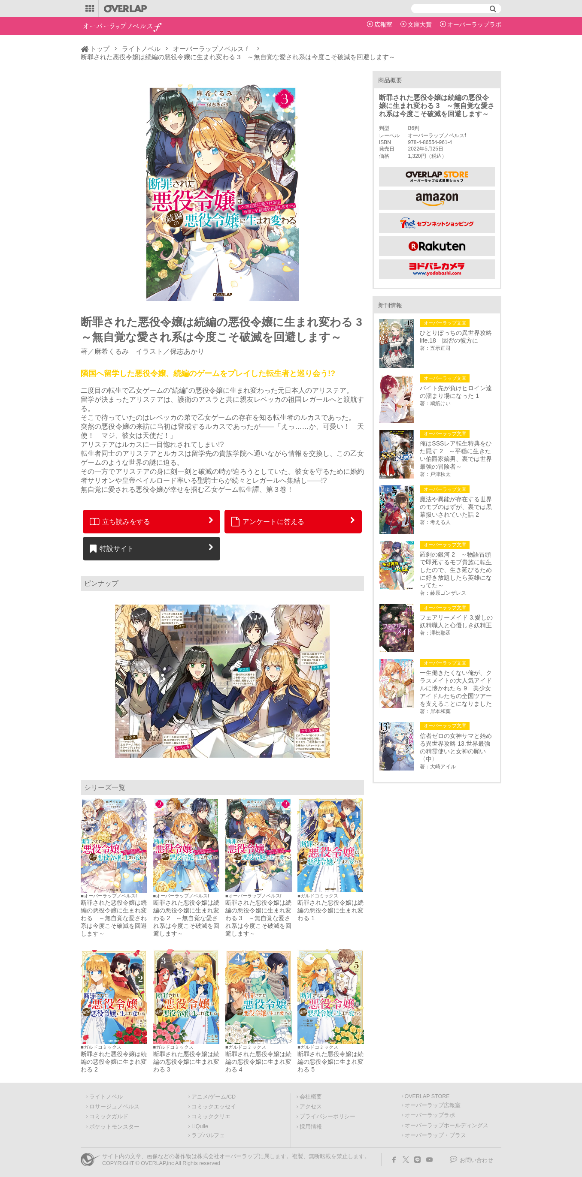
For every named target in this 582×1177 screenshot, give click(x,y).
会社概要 (311, 1097)
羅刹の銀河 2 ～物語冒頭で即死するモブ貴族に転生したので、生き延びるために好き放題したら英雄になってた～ (456, 570)
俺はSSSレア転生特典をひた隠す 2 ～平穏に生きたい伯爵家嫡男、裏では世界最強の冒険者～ (456, 455)
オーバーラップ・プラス (435, 1135)
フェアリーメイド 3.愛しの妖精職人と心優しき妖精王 (456, 621)
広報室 (383, 24)
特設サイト (112, 548)
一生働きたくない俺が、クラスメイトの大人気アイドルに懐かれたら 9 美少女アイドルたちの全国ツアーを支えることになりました (456, 688)
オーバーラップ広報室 (433, 1105)
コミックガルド (108, 1117)
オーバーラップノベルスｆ (211, 48)
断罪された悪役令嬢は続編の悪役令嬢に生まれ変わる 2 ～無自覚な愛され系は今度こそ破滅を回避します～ (186, 918)
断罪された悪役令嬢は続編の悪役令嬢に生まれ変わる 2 (114, 1062)
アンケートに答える (267, 521)
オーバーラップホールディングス (446, 1126)
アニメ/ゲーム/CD (213, 1097)
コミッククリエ (210, 1117)
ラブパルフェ (208, 1135)
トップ (99, 48)
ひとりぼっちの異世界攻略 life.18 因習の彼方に (457, 336)
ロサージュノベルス (114, 1107)
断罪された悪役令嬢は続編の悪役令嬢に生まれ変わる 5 (330, 1062)
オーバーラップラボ (474, 24)
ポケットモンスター (114, 1127)
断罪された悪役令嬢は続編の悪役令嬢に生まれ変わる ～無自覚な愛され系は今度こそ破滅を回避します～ (114, 918)
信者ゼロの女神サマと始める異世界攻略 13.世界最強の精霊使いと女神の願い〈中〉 (456, 747)
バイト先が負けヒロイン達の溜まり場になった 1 (456, 392)
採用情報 (311, 1127)
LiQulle (199, 1126)
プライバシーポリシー (327, 1117)
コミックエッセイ (213, 1107)
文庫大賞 (420, 24)
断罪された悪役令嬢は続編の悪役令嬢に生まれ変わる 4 (258, 1062)
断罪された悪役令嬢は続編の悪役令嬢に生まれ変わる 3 (186, 1062)
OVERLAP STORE (427, 1096)
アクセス (311, 1107)
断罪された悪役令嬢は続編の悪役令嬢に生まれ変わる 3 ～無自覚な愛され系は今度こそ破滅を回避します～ (258, 918)
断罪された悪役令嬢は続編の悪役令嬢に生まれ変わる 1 (330, 910)
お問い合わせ (476, 1160)
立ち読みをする (120, 521)
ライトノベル (141, 48)
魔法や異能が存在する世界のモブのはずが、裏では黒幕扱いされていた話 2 (456, 507)
